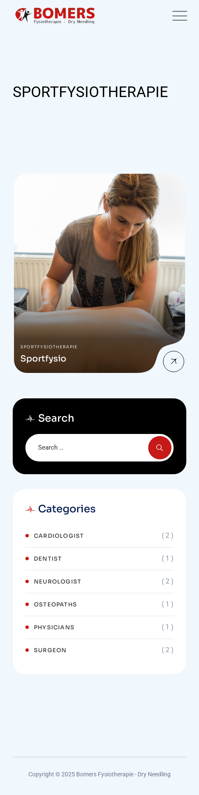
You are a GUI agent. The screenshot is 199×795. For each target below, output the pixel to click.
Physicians (54, 627)
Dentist (48, 558)
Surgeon (50, 650)
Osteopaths (55, 604)
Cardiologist (59, 535)
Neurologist (57, 581)
